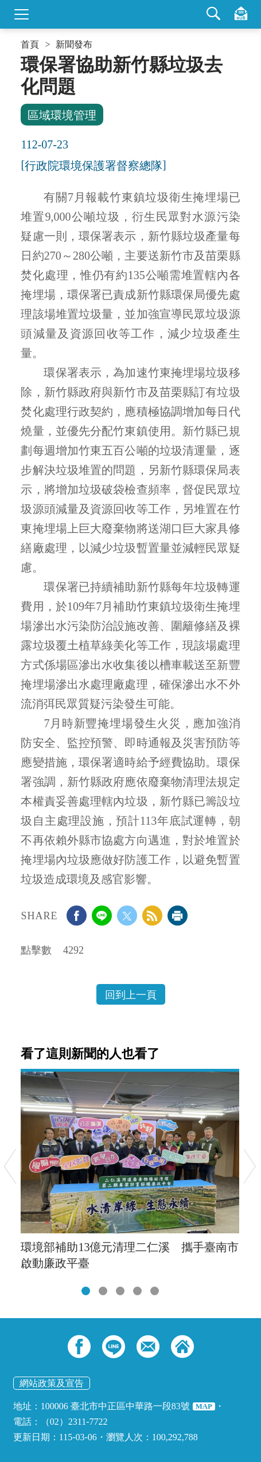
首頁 (30, 44)
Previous (10, 1166)
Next (250, 1166)
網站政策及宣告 (52, 1383)
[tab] (85, 1291)
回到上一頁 (131, 995)
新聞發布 (74, 44)
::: (24, 58)
